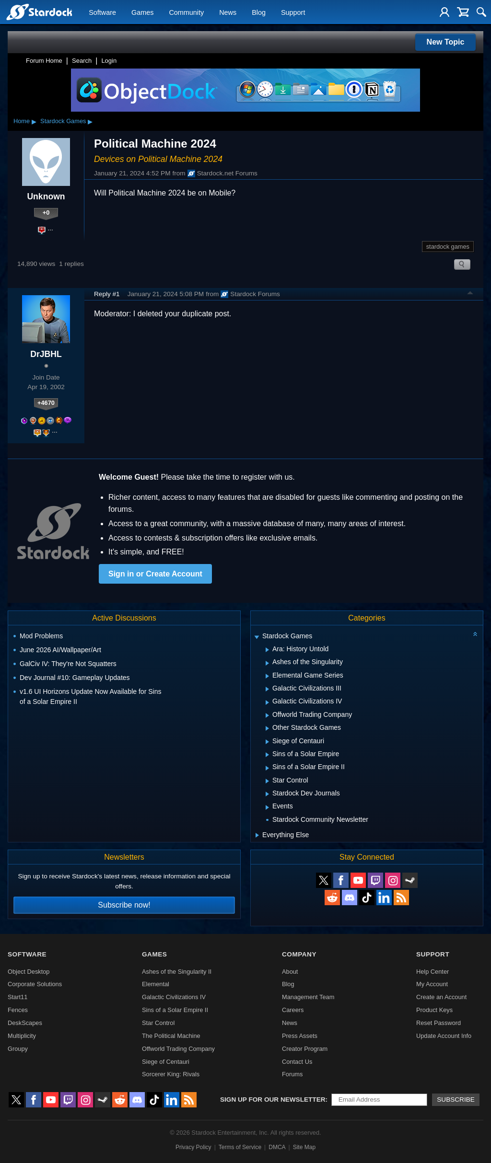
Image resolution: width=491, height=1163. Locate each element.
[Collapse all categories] (475, 634)
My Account (432, 984)
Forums (292, 1074)
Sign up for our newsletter (273, 1099)
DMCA (277, 1147)
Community (186, 12)
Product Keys (434, 1009)
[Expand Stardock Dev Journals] (267, 794)
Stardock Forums (250, 294)
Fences (18, 1009)
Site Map (304, 1147)
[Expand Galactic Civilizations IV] (267, 702)
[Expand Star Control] (267, 781)
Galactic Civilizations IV (174, 997)
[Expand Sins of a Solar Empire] (267, 754)
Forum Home (44, 60)
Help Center (432, 971)
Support (293, 12)
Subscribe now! (124, 905)
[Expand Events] (267, 807)
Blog (259, 12)
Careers (293, 1009)
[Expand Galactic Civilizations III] (267, 689)
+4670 (46, 402)
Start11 (17, 997)
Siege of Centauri (165, 1061)
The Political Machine (171, 1035)
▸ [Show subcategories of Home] (34, 121)
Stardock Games (63, 121)
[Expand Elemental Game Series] (267, 676)
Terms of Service (240, 1147)
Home (21, 121)
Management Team (308, 997)
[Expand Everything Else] (257, 835)
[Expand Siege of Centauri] (267, 741)
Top (470, 294)
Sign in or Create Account (155, 574)
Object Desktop (29, 971)
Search (82, 60)
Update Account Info (443, 1035)
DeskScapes (25, 1022)
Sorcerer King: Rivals (170, 1074)
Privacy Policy (193, 1147)
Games (142, 12)
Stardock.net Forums (222, 173)
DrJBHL (46, 354)
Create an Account (441, 997)
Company (299, 954)
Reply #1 (107, 294)
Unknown (46, 196)
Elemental (155, 984)
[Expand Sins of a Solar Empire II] (267, 768)
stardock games (447, 246)
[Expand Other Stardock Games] (267, 728)
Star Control (158, 1022)
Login (109, 60)
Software (102, 12)
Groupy (18, 1048)
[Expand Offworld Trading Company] (267, 715)
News (227, 12)
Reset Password (438, 1022)
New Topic (446, 42)
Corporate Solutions (35, 984)
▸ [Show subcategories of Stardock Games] (90, 121)
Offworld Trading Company (178, 1048)
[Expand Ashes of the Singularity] (267, 663)
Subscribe (456, 1099)
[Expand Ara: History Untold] (267, 649)
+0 (46, 212)
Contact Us (297, 1061)
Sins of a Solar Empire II (175, 1009)
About (290, 971)
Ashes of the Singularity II (176, 971)
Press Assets (299, 1035)
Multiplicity (22, 1035)
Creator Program (304, 1048)
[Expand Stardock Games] (256, 637)
